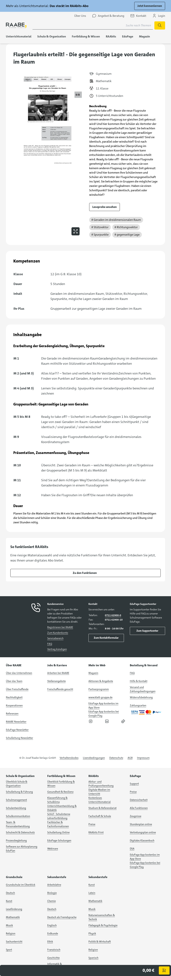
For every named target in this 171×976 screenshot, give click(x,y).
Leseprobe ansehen (104, 207)
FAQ (49, 643)
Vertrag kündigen (57, 649)
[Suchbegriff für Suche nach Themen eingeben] (93, 25)
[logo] (16, 25)
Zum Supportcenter (147, 630)
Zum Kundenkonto (57, 632)
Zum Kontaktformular (106, 637)
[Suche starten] (159, 25)
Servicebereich (55, 638)
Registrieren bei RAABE (60, 627)
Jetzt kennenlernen (149, 6)
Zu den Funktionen (85, 573)
